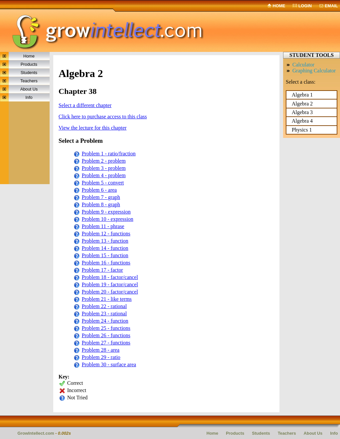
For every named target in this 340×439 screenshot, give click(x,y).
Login (305, 5)
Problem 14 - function (105, 248)
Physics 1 (302, 130)
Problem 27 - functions (106, 342)
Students (29, 72)
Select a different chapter (85, 105)
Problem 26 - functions (106, 335)
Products (29, 64)
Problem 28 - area (100, 350)
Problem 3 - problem (104, 168)
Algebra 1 (302, 95)
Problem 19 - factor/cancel (110, 284)
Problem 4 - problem (104, 175)
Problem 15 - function (105, 255)
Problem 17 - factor (102, 270)
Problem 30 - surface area (109, 364)
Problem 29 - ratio (101, 357)
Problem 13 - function (105, 241)
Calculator (303, 64)
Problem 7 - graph (101, 197)
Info (28, 97)
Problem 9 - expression (106, 212)
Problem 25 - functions (106, 328)
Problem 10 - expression (107, 219)
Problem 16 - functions (106, 262)
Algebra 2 (302, 103)
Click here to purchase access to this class (103, 116)
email (331, 5)
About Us (29, 89)
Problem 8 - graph (101, 204)
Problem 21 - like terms (107, 299)
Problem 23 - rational (104, 313)
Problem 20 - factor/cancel (110, 292)
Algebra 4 (302, 121)
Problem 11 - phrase (103, 226)
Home (279, 5)
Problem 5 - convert (103, 182)
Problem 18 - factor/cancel (110, 277)
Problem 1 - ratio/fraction (109, 153)
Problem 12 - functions (106, 233)
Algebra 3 (302, 112)
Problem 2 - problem (104, 161)
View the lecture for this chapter (93, 128)
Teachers (29, 80)
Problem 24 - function (105, 321)
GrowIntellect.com (36, 433)
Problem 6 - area (99, 190)
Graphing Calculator (314, 70)
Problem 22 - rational (104, 306)
